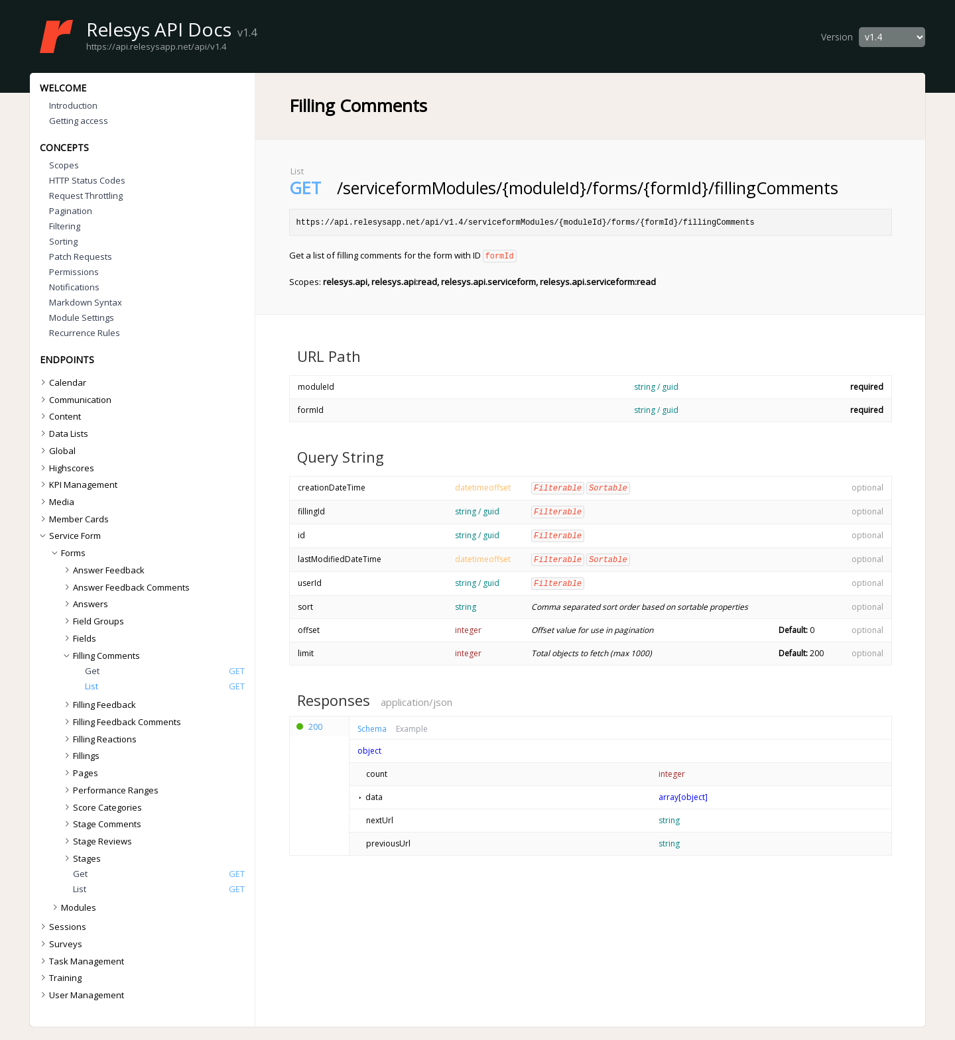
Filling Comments (101, 655)
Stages (81, 858)
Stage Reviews (96, 841)
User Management (80, 995)
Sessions (61, 926)
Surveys (59, 944)
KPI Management (77, 484)
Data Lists (62, 433)
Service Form (69, 535)
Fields (78, 638)
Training (59, 977)
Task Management (80, 961)
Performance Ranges (110, 790)
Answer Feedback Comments (125, 587)
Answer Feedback (103, 570)
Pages (79, 773)
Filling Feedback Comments (121, 722)
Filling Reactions (99, 739)
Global (56, 450)
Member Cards (73, 519)
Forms (68, 553)
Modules (72, 907)
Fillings (80, 755)
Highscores (65, 468)
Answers (84, 604)
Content (59, 416)
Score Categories (101, 807)
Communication (74, 399)
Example (412, 725)
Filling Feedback (98, 704)
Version (837, 36)
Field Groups (92, 621)
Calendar (61, 382)
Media (55, 501)
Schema (372, 725)
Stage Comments (101, 824)
